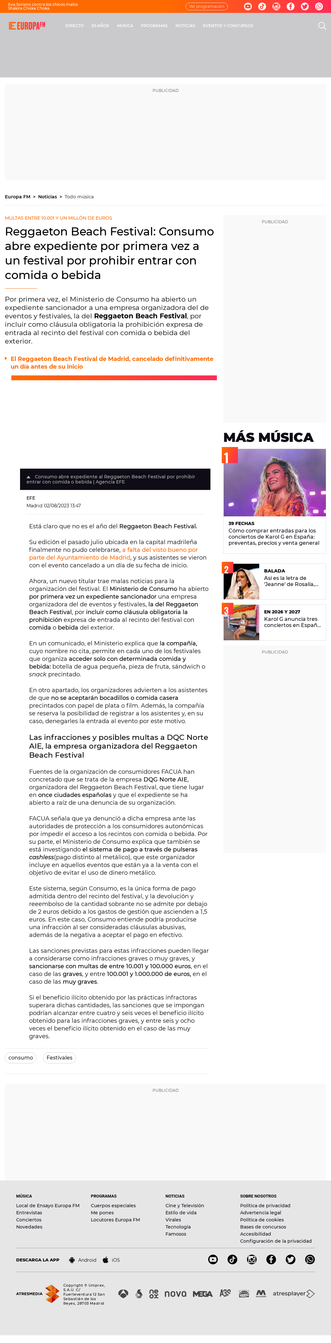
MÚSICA (125, 25)
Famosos (176, 1234)
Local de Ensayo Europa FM (48, 1206)
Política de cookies (262, 1220)
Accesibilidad (255, 1234)
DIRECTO (74, 25)
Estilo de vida (181, 1213)
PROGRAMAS (154, 25)
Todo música (79, 197)
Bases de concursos (263, 1227)
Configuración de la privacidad (276, 1241)
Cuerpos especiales (113, 1206)
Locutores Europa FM (115, 1220)
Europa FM (18, 197)
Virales (173, 1220)
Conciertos (28, 1220)
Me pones (102, 1213)
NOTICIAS (185, 25)
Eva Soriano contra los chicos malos (43, 4)
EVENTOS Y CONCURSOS (228, 25)
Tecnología (178, 1227)
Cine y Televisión (185, 1206)
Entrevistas (29, 1213)
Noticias (48, 197)
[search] (322, 26)
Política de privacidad (265, 1206)
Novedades (29, 1227)
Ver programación (206, 6)
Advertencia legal (260, 1213)
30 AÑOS (100, 25)
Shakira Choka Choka (28, 8)
